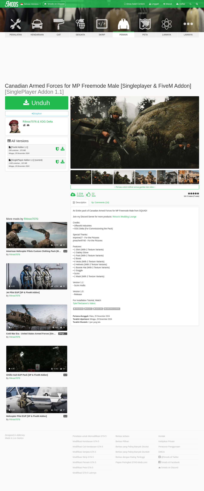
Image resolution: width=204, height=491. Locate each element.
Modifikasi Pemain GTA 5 (84, 462)
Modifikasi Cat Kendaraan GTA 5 (88, 446)
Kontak (161, 436)
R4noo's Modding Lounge (124, 216)
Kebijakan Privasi (166, 441)
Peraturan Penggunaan (169, 446)
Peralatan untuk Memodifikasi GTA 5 (89, 436)
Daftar (180, 4)
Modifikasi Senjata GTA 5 (84, 452)
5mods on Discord (168, 467)
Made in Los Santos (14, 438)
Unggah (154, 4)
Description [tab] (79, 202)
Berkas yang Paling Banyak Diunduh (132, 452)
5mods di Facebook (169, 462)
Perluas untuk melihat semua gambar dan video (134, 187)
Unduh (36, 102)
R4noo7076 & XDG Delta (38, 121)
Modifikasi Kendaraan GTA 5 (86, 441)
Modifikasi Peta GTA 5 (83, 467)
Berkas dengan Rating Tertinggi (130, 457)
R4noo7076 (31, 218)
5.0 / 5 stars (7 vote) (191, 196)
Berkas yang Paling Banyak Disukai (132, 446)
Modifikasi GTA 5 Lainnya (84, 473)
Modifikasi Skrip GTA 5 (83, 457)
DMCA (161, 452)
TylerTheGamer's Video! (84, 303)
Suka (94, 196)
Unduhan (80, 196)
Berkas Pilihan (122, 441)
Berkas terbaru (122, 436)
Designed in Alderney (15, 435)
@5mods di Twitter (168, 457)
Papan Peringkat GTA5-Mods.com (131, 462)
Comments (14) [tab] (100, 202)
